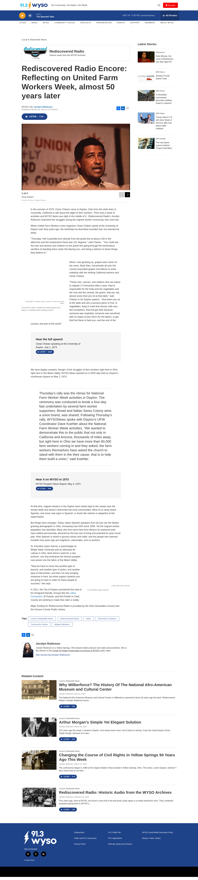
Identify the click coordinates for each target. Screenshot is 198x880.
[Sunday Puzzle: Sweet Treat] (146, 79)
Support (135, 26)
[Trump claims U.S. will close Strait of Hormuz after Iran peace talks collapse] (146, 121)
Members (150, 26)
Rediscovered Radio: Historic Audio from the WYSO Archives (115, 795)
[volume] (30, 19)
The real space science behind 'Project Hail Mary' (164, 148)
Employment (79, 835)
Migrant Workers (62, 627)
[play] (22, 18)
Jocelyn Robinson (43, 110)
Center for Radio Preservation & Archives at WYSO (75, 654)
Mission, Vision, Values (151, 841)
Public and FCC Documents (85, 841)
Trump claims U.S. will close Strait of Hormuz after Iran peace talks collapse (164, 126)
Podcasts (85, 26)
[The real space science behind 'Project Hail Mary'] (146, 146)
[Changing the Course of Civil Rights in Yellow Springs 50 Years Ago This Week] (39, 763)
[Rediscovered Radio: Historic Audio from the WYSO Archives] (39, 800)
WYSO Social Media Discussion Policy (157, 835)
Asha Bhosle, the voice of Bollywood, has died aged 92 (164, 62)
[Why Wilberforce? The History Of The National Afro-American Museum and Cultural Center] (39, 692)
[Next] (127, 197)
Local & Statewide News (34, 43)
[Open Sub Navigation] (21, 30)
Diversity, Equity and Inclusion (120, 847)
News (34, 26)
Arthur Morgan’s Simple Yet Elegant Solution (100, 725)
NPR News (160, 75)
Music (46, 26)
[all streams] (170, 19)
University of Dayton (107, 622)
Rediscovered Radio (67, 54)
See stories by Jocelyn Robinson (53, 657)
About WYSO (167, 26)
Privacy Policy (80, 847)
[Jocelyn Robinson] (27, 653)
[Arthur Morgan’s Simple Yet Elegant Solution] (39, 730)
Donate (172, 6)
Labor (88, 622)
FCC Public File (114, 835)
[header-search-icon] (159, 7)
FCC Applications (115, 841)
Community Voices (39, 627)
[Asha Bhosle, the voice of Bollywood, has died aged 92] (146, 60)
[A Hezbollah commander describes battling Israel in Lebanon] (146, 98)
